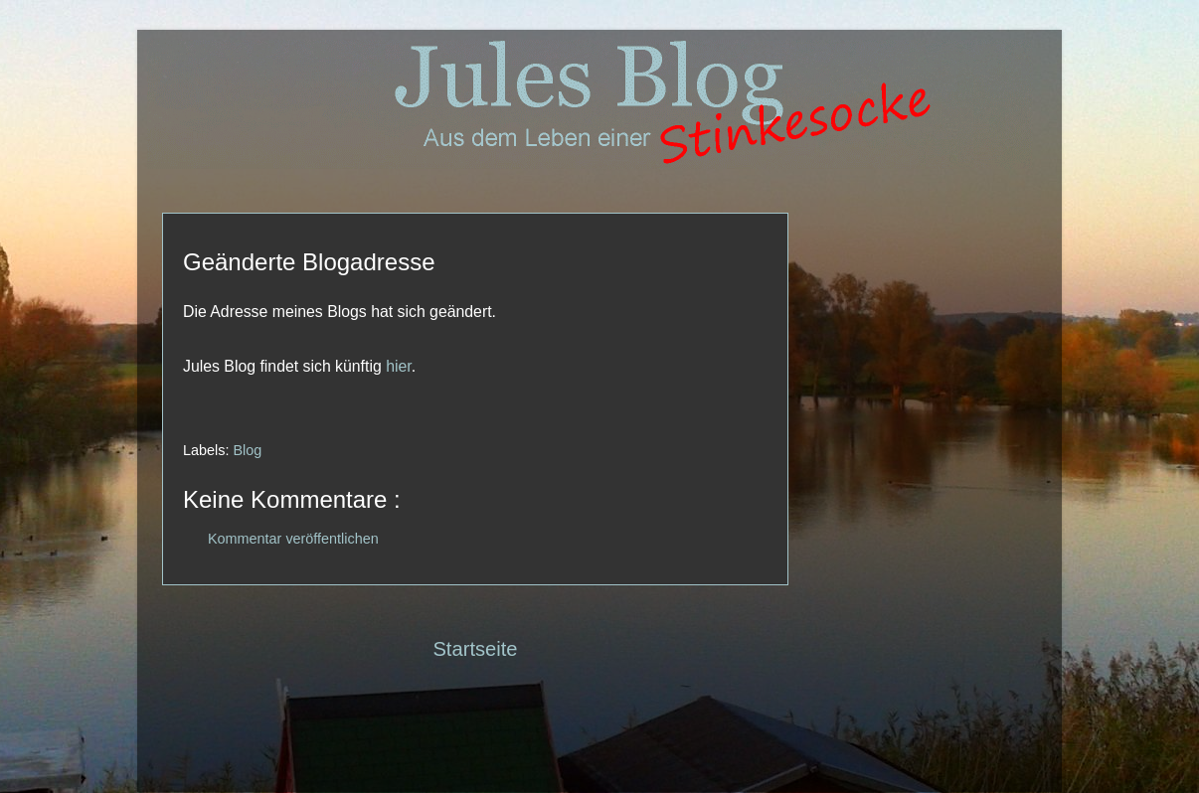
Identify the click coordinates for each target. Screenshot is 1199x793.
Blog (247, 450)
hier (399, 366)
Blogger (637, 753)
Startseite (474, 649)
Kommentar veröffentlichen (293, 539)
